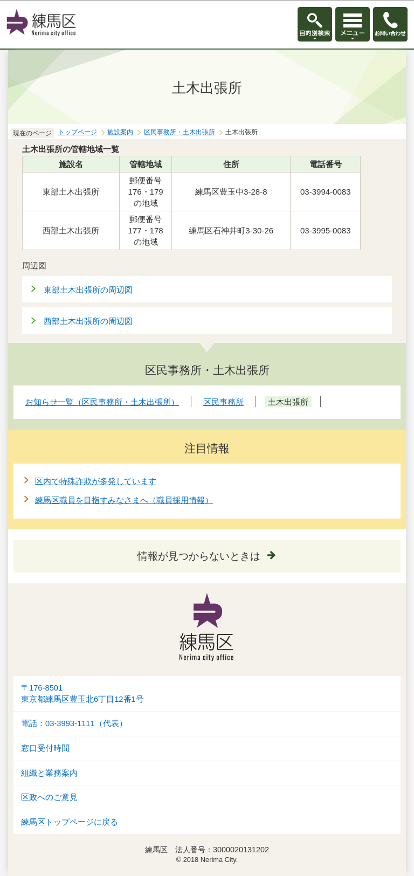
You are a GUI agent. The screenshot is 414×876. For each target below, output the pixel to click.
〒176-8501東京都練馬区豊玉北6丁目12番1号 (82, 693)
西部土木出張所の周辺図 (88, 321)
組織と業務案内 (49, 773)
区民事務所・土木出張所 (179, 132)
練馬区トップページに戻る (69, 822)
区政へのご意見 (49, 797)
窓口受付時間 (45, 748)
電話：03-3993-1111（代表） (74, 723)
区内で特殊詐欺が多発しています (95, 481)
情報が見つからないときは (198, 556)
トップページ (77, 132)
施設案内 (120, 132)
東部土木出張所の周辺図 (88, 289)
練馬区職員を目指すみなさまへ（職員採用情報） (124, 500)
